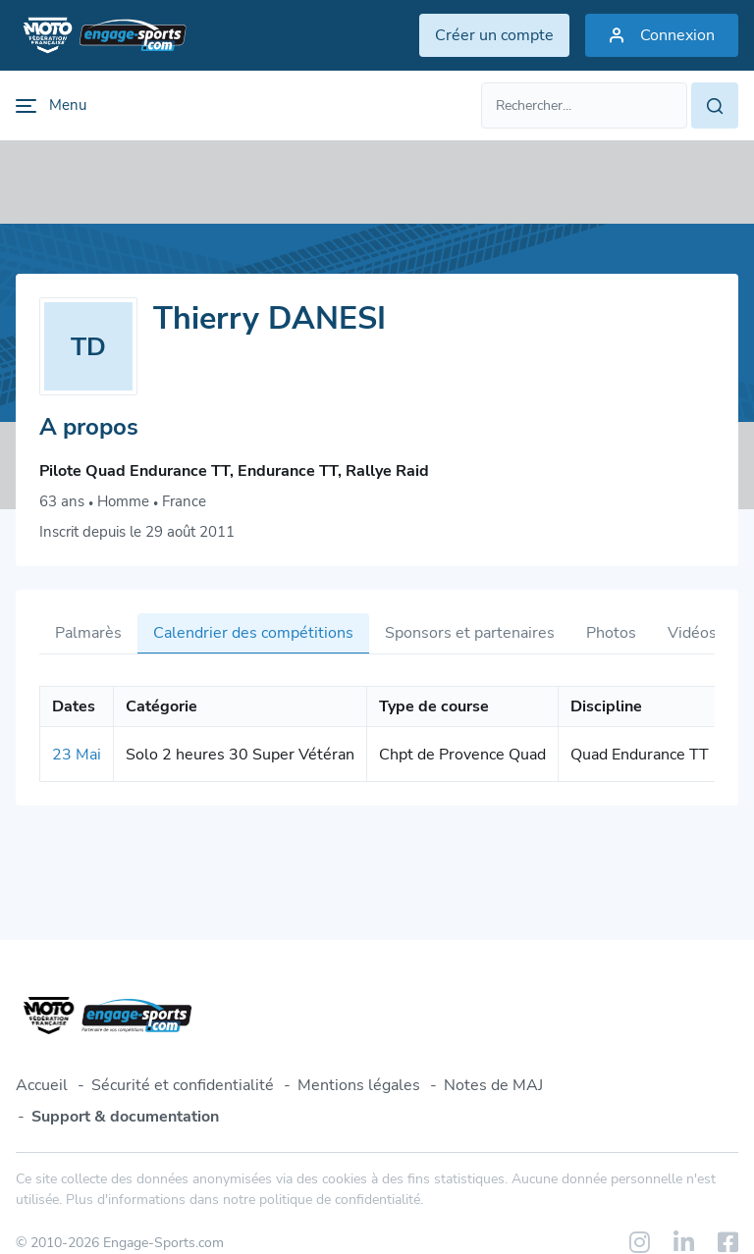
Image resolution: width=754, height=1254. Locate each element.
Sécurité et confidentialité (182, 1085)
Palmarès (88, 633)
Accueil (42, 1085)
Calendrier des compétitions (253, 633)
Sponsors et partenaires (470, 633)
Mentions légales (358, 1085)
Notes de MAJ (493, 1085)
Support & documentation (125, 1116)
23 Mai (76, 754)
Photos (611, 633)
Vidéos (692, 633)
